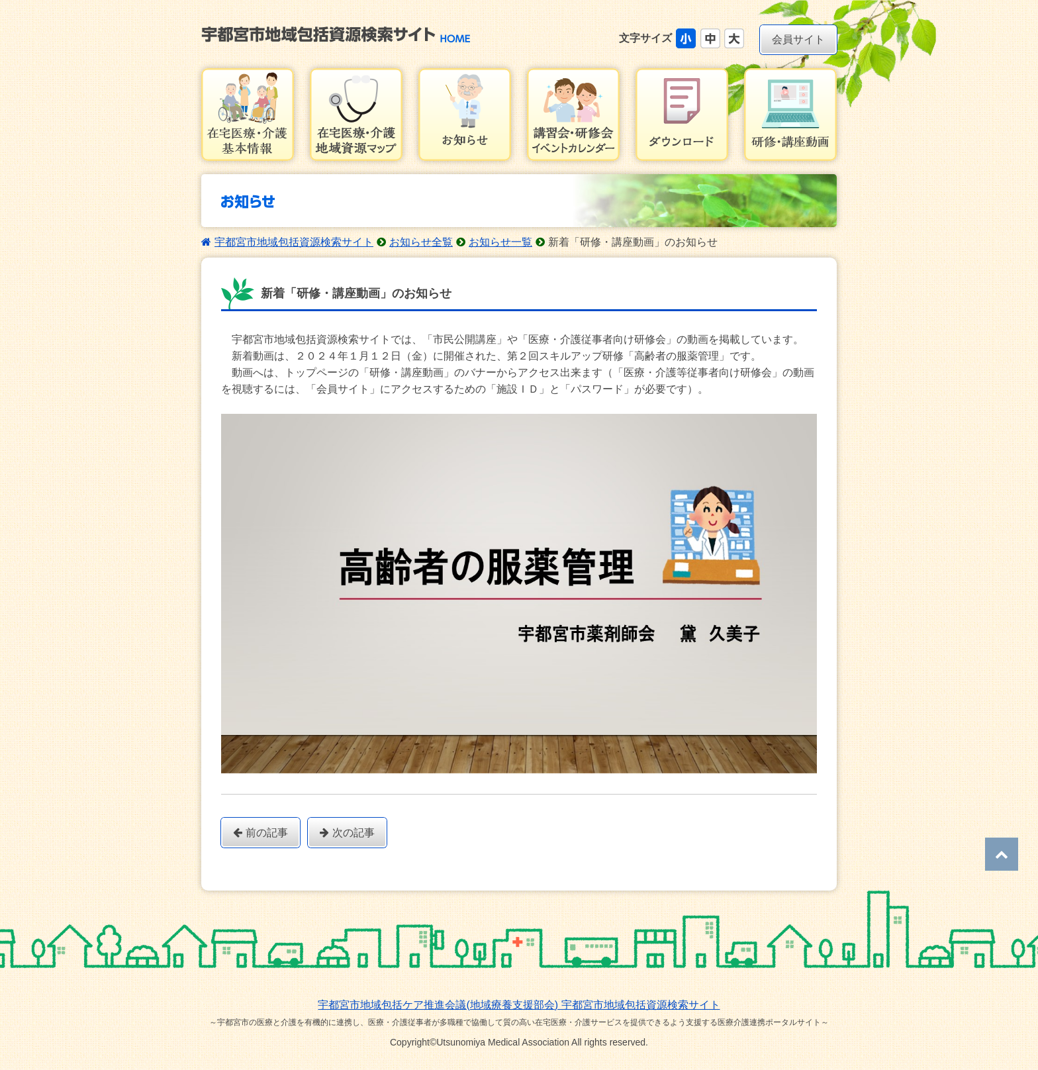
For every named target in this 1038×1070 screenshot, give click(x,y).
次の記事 (347, 832)
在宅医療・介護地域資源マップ (356, 114)
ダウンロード (682, 114)
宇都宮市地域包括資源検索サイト (293, 242)
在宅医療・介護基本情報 (247, 114)
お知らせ (464, 114)
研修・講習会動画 (790, 114)
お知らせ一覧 (500, 242)
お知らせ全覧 (421, 242)
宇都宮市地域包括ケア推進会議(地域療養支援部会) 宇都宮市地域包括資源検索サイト (519, 1004)
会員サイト (798, 39)
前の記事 (260, 832)
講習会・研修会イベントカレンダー (573, 114)
